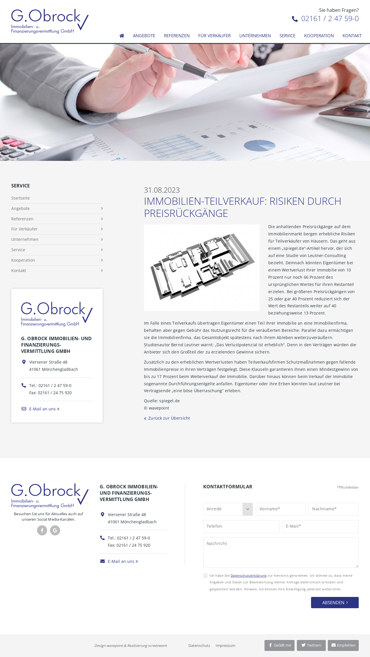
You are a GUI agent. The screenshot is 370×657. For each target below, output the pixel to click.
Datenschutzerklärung (249, 575)
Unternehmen (255, 35)
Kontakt (352, 35)
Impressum (225, 645)
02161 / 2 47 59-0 (325, 18)
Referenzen (177, 35)
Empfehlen (343, 645)
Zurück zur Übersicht (169, 418)
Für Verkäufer (214, 35)
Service (287, 35)
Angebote (144, 35)
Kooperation (319, 35)
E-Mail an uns (38, 409)
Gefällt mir (279, 645)
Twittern (311, 645)
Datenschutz (199, 645)
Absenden (333, 602)
